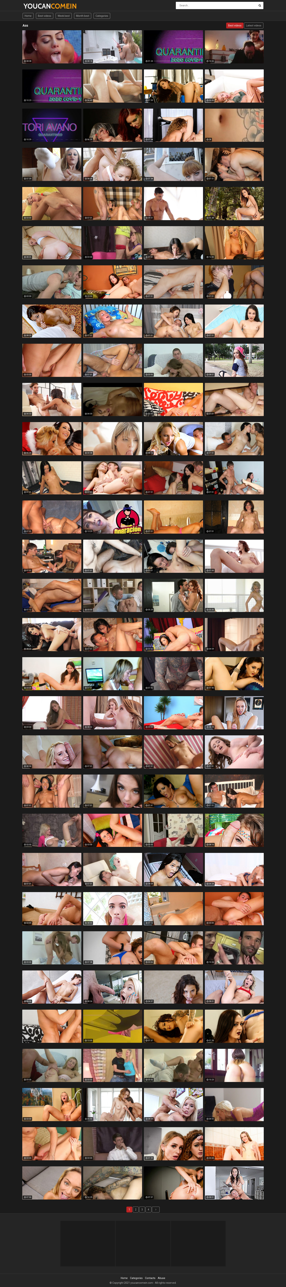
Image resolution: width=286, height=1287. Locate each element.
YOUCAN (33, 6)
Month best (82, 15)
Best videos (44, 15)
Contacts (150, 1278)
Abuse (161, 1278)
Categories (102, 15)
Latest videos (253, 25)
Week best (64, 15)
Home (28, 15)
